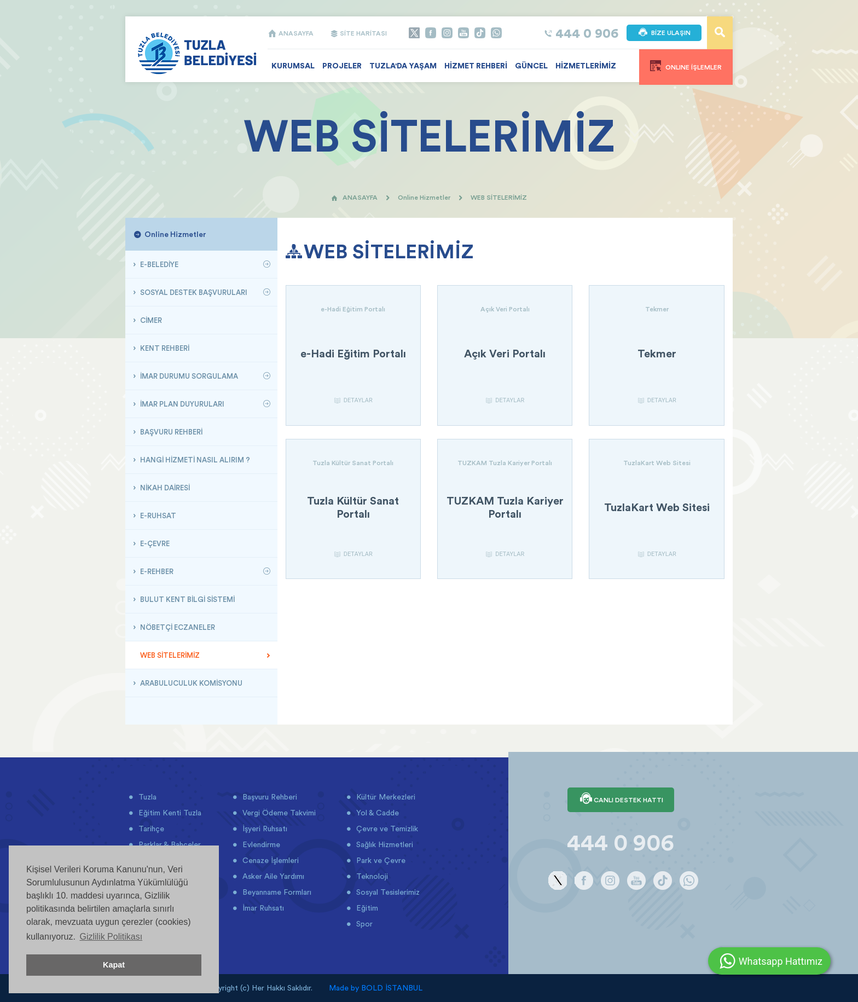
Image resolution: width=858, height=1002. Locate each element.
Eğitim (366, 908)
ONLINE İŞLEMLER (686, 65)
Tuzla (146, 797)
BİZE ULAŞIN (664, 32)
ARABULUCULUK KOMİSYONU (190, 683)
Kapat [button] (114, 964)
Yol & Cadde (376, 813)
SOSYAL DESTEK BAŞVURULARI (192, 292)
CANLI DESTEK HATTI (620, 799)
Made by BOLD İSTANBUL (375, 988)
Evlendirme (260, 844)
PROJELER (342, 66)
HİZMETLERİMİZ (585, 66)
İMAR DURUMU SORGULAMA (188, 376)
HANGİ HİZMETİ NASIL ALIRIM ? (194, 459)
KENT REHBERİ (163, 348)
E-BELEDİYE (158, 264)
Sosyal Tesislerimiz (387, 892)
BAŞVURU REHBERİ (170, 431)
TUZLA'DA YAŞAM (403, 66)
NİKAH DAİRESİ (164, 487)
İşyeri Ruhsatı (263, 828)
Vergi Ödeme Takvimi (278, 813)
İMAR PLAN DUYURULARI (181, 403)
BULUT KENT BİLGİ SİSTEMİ (186, 599)
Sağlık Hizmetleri (383, 844)
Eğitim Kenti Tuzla (168, 813)
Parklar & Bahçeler (168, 844)
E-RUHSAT (157, 515)
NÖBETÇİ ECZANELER (176, 627)
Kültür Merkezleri (384, 797)
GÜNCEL (531, 66)
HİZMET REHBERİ (475, 66)
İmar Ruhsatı (262, 908)
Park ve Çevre (379, 860)
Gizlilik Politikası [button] (110, 936)
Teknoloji (371, 876)
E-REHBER (155, 571)
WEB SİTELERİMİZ (169, 655)
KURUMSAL (293, 66)
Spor (363, 924)
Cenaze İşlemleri (269, 860)
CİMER (150, 320)
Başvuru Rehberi (268, 797)
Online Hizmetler (424, 197)
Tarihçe (150, 828)
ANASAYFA (291, 33)
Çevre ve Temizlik (386, 828)
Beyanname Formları (275, 892)
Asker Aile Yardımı (272, 876)
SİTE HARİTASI (358, 33)
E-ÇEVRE (154, 543)
